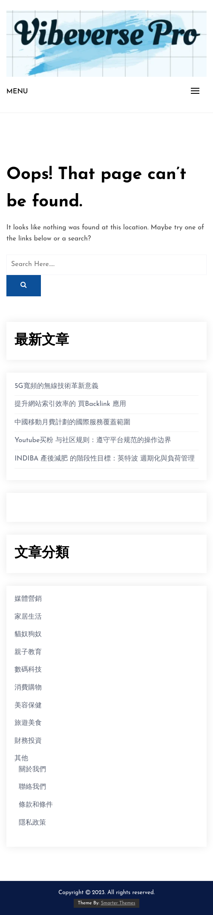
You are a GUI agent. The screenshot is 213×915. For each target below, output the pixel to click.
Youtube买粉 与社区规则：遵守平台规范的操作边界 (92, 440)
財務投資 (28, 741)
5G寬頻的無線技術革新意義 (56, 386)
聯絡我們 (32, 787)
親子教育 (28, 652)
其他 (21, 758)
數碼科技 (28, 669)
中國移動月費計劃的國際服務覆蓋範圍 (72, 422)
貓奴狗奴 (28, 634)
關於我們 (32, 769)
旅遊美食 (28, 723)
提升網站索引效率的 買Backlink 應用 (70, 404)
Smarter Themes (118, 903)
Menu (17, 91)
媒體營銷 (28, 599)
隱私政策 (32, 822)
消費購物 (28, 687)
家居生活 (28, 617)
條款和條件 (36, 805)
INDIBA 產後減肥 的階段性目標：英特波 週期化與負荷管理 (104, 458)
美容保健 (28, 705)
